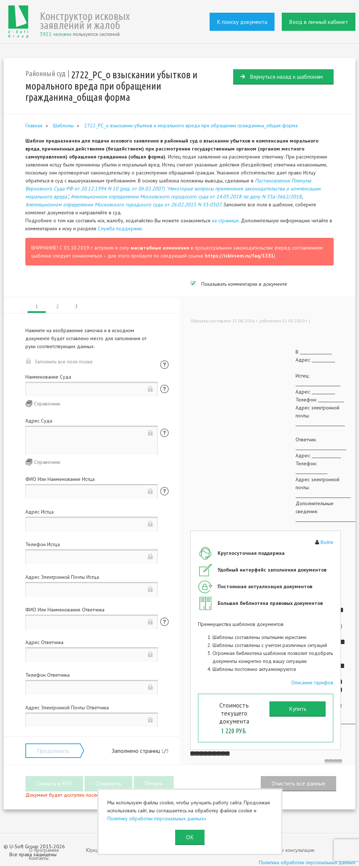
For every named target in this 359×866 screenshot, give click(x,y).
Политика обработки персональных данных (307, 862)
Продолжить (53, 750)
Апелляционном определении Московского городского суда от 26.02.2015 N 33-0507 (123, 204)
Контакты (39, 858)
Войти (327, 542)
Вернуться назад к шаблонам (286, 76)
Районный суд (45, 73)
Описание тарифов (312, 682)
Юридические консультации (283, 850)
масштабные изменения (160, 247)
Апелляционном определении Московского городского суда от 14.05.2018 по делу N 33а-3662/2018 (186, 196)
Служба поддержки (120, 228)
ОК (190, 837)
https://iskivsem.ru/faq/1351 (239, 255)
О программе (44, 850)
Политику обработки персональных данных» (156, 818)
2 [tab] (57, 307)
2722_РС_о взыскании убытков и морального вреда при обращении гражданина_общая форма (191, 125)
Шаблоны (63, 125)
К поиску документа (242, 21)
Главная (33, 125)
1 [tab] (37, 307)
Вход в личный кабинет (318, 21)
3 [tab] (76, 307)
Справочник (47, 403)
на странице (225, 220)
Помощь (164, 364)
